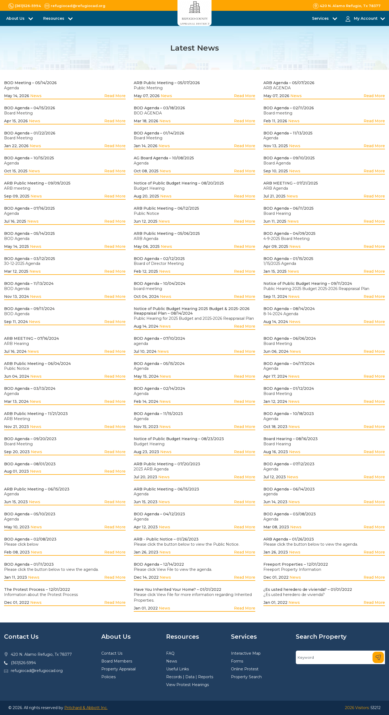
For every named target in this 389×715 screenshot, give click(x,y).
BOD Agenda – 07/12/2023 (288, 464)
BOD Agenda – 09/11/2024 (29, 308)
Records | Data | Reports (189, 676)
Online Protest (245, 669)
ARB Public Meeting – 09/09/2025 (37, 183)
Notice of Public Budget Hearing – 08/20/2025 (179, 183)
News (36, 95)
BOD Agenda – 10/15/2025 (29, 158)
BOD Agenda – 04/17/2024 (288, 363)
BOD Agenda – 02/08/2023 (30, 539)
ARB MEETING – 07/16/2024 (31, 338)
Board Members (116, 661)
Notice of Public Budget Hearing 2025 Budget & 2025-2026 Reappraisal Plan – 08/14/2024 (192, 311)
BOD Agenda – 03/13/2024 (29, 388)
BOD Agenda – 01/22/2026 (29, 133)
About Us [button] (16, 18)
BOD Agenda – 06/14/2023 (289, 489)
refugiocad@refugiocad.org (37, 670)
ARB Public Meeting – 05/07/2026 (167, 82)
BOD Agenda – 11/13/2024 (28, 283)
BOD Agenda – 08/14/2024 (289, 308)
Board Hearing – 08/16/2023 (290, 438)
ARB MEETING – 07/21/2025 (290, 183)
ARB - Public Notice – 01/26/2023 (166, 539)
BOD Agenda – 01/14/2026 (159, 133)
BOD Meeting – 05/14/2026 (30, 82)
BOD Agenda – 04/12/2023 (159, 514)
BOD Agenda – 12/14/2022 (159, 564)
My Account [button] (366, 18)
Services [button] (321, 18)
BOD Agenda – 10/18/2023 (288, 413)
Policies (108, 676)
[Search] (340, 657)
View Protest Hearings (187, 684)
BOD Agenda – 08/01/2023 (30, 464)
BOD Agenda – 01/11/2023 (29, 564)
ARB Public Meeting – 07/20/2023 (167, 464)
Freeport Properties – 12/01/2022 (295, 564)
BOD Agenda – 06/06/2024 (289, 338)
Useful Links (177, 669)
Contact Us (111, 653)
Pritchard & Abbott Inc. (86, 707)
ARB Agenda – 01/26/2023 (288, 539)
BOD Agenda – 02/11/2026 (288, 108)
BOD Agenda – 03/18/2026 (159, 108)
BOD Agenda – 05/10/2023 (29, 514)
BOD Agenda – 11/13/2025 (288, 133)
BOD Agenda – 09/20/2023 (30, 438)
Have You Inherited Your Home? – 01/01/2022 (177, 589)
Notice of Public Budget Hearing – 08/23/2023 (179, 438)
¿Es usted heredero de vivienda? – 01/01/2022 (307, 589)
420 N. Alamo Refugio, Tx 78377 (41, 654)
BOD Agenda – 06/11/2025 (288, 208)
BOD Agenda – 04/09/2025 (289, 233)
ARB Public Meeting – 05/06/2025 (167, 233)
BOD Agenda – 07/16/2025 (29, 208)
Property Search (246, 676)
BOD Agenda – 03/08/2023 (289, 514)
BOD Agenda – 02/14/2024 (159, 388)
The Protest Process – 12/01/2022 (37, 589)
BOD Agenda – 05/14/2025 (29, 233)
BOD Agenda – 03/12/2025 (29, 258)
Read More (115, 95)
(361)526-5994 (23, 662)
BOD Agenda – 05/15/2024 (159, 363)
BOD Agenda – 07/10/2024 (159, 338)
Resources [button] (54, 18)
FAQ (170, 653)
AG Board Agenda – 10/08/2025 (164, 158)
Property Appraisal (118, 669)
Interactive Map (246, 653)
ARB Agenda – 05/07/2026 (288, 82)
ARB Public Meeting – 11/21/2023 (36, 413)
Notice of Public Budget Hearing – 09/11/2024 (307, 283)
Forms (237, 661)
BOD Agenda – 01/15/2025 (288, 258)
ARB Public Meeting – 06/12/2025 (166, 208)
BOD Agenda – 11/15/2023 (158, 413)
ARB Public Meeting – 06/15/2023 (36, 489)
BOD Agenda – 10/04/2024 (159, 283)
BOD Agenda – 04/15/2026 (29, 108)
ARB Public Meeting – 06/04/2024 (37, 363)
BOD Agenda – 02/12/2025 (159, 258)
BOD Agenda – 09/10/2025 (289, 158)
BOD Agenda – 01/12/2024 (288, 388)
